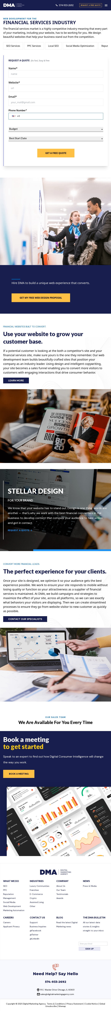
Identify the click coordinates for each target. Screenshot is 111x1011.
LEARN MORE (16, 380)
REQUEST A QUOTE (20, 530)
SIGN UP (89, 948)
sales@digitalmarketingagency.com (57, 994)
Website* (14, 82)
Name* (13, 68)
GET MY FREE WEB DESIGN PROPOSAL (41, 297)
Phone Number (18, 110)
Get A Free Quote (55, 153)
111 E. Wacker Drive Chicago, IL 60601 (57, 989)
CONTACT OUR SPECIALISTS (25, 619)
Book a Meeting (19, 773)
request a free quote (91, 5)
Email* (13, 96)
